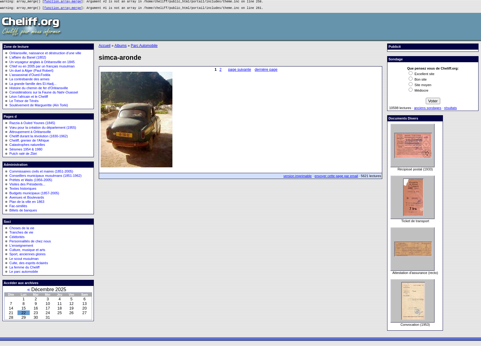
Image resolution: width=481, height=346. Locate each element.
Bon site (418, 81)
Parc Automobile (144, 47)
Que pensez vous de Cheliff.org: (433, 70)
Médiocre (418, 92)
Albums (120, 47)
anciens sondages (427, 110)
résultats (450, 110)
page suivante (239, 71)
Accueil (105, 47)
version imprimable (297, 178)
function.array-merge (62, 2)
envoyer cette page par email (336, 178)
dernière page (266, 71)
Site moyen (420, 87)
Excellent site (421, 76)
